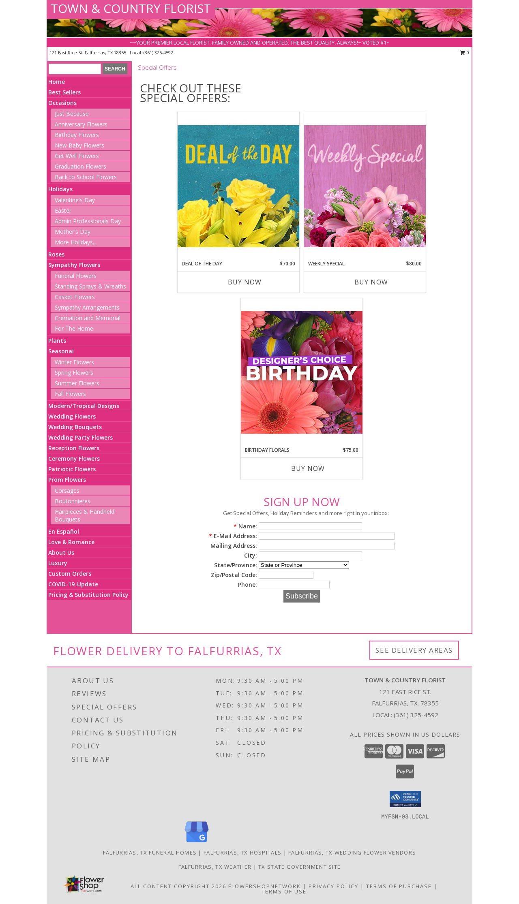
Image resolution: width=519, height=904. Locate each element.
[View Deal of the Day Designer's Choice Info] (238, 185)
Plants (57, 340)
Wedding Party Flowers (80, 437)
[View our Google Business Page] (197, 842)
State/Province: (235, 565)
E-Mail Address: (233, 536)
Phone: (247, 584)
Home (56, 81)
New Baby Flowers (79, 145)
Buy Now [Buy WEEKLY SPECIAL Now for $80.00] (371, 282)
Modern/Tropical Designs (83, 406)
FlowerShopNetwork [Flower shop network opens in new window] (264, 886)
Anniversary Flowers (81, 124)
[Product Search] (75, 69)
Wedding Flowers (72, 416)
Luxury (57, 563)
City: (250, 555)
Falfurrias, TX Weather (215, 866)
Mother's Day (72, 231)
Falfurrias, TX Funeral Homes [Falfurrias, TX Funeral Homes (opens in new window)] (150, 852)
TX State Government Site (299, 866)
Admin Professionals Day (88, 221)
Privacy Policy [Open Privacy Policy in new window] (333, 886)
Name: (245, 526)
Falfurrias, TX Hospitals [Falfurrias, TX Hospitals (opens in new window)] (242, 852)
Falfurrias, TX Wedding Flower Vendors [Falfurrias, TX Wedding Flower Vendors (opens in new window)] (352, 852)
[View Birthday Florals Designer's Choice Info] (301, 372)
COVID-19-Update (73, 584)
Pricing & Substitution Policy (88, 594)
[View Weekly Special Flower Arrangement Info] (365, 185)
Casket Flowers (75, 297)
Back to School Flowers (86, 177)
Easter (63, 210)
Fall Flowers (70, 394)
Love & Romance (71, 542)
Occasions (62, 103)
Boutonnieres (72, 501)
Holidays (60, 189)
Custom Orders (69, 573)
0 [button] (464, 52)
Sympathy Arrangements (87, 307)
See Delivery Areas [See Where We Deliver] (414, 650)
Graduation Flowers (80, 166)
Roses (56, 254)
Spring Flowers (74, 372)
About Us (61, 552)
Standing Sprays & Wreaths (90, 286)
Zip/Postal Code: (234, 575)
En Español (63, 531)
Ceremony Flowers (74, 458)
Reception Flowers (73, 448)
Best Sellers (64, 92)
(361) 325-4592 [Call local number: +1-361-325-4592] (158, 52)
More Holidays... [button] (76, 242)
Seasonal (61, 351)
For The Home (74, 328)
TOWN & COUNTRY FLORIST (131, 8)
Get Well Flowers (77, 156)
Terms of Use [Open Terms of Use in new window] (284, 891)
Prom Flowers (67, 479)
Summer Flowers (77, 383)
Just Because (72, 114)
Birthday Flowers (77, 135)
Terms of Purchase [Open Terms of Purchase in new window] (399, 886)
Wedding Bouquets (75, 427)
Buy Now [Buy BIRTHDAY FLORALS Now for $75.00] (308, 468)
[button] (405, 799)
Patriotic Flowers (72, 469)
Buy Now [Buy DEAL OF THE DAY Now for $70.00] (245, 282)
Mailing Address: (233, 545)
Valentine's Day (75, 200)
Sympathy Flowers (74, 265)
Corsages (67, 490)
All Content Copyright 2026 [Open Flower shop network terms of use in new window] (178, 886)
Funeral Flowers (76, 276)
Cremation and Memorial (87, 318)
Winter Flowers (74, 362)
